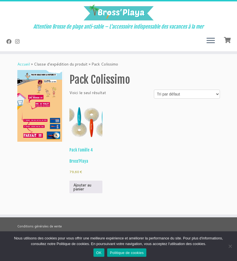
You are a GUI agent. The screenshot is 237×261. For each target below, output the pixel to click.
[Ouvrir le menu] (211, 41)
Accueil (23, 64)
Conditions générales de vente (39, 226)
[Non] (230, 246)
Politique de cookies (127, 253)
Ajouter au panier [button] (82, 187)
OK (99, 253)
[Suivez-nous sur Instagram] (19, 41)
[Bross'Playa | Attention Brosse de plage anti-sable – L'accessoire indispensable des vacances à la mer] (118, 12)
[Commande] (187, 94)
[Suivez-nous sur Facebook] (10, 41)
